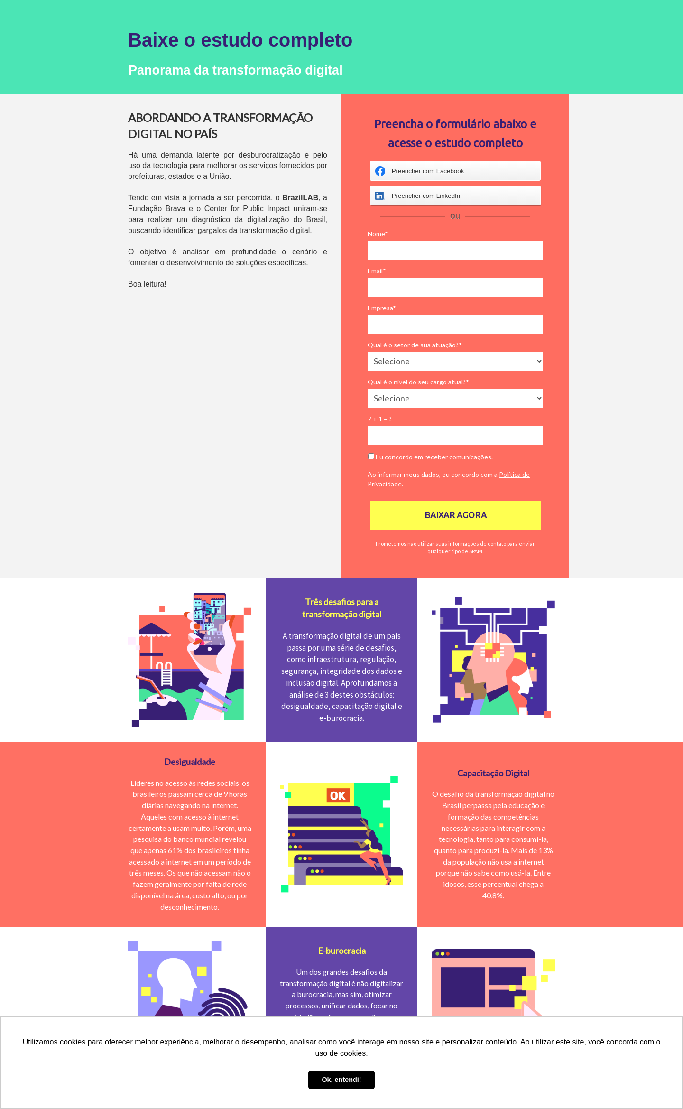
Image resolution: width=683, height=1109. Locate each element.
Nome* (378, 234)
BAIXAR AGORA (456, 515)
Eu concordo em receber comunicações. (430, 457)
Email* (377, 271)
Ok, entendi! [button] (341, 1079)
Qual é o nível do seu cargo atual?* (418, 382)
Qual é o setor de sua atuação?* (415, 345)
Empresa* (382, 308)
